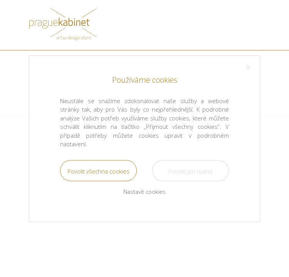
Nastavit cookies (144, 191)
